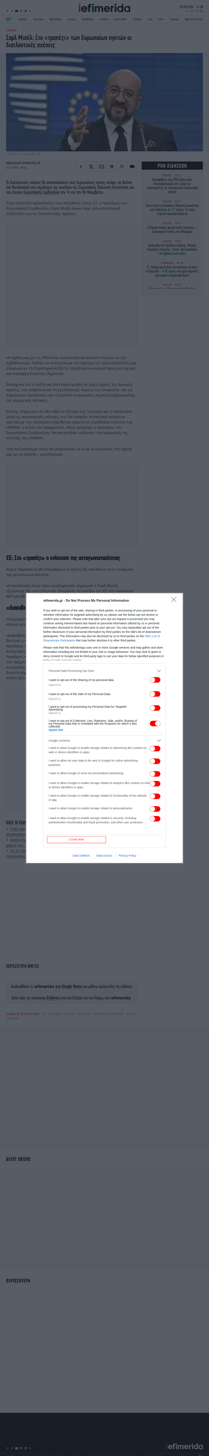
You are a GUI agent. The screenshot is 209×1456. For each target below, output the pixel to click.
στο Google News (68, 986)
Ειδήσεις (53, 997)
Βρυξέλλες (84, 1014)
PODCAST (137, 19)
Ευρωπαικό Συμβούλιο (109, 1014)
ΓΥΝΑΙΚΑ (174, 19)
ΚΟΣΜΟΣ (104, 19)
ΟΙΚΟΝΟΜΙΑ (88, 19)
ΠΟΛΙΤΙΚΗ (38, 19)
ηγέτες (70, 1014)
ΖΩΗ (150, 19)
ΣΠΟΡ (161, 19)
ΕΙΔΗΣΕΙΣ (22, 19)
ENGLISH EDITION (194, 19)
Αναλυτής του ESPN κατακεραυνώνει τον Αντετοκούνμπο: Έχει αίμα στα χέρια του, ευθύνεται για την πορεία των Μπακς (70, 842)
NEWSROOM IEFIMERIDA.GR (23, 163)
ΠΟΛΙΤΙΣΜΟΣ (120, 19)
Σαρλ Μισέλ (55, 1014)
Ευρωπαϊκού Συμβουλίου (41, 192)
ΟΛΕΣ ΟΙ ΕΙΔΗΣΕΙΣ (19, 822)
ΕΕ (43, 1014)
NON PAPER (55, 19)
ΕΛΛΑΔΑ (71, 19)
